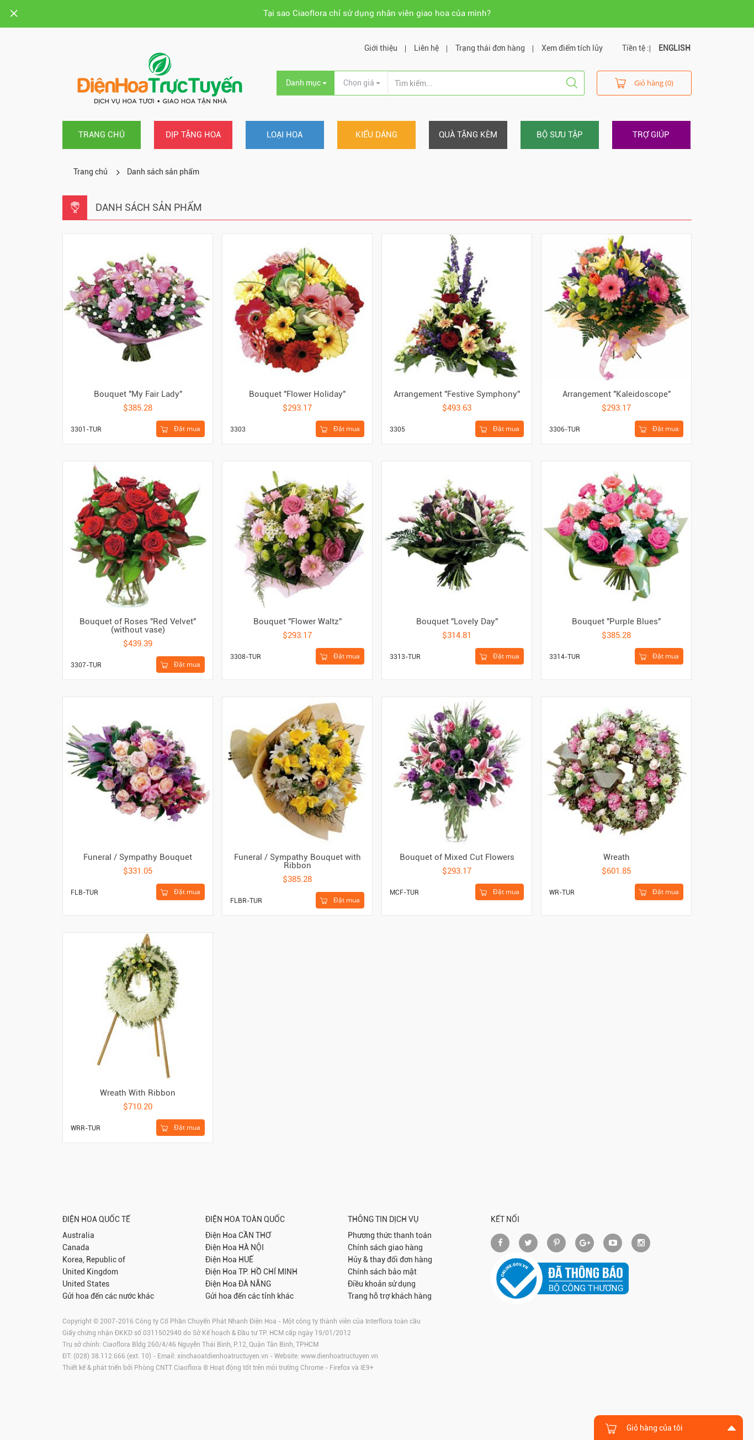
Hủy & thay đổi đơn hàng (390, 1259)
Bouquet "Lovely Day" (457, 621)
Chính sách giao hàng (385, 1247)
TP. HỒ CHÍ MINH (268, 1271)
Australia (78, 1235)
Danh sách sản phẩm (163, 171)
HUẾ (245, 1259)
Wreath (616, 857)
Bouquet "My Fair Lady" (138, 394)
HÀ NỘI (251, 1247)
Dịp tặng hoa (193, 135)
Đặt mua (180, 429)
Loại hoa (284, 135)
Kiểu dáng (376, 135)
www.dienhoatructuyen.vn (339, 1356)
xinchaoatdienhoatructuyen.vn (222, 1356)
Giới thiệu (380, 48)
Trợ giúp (651, 135)
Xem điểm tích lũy (572, 48)
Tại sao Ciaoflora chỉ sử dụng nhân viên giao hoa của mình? (377, 13)
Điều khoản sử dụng (382, 1283)
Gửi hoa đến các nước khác (108, 1296)
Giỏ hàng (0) (644, 82)
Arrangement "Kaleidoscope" (616, 394)
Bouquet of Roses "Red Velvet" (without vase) (137, 626)
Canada (75, 1247)
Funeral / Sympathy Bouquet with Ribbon (297, 861)
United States (85, 1283)
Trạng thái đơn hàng (490, 48)
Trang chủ (101, 135)
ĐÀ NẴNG (254, 1283)
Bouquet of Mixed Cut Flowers (457, 857)
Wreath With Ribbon (138, 1093)
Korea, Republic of (93, 1259)
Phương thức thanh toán (390, 1235)
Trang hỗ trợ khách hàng (390, 1296)
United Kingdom (90, 1271)
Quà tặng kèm (468, 135)
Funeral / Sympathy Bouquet (137, 857)
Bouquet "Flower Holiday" (297, 394)
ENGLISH (675, 48)
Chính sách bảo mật (382, 1271)
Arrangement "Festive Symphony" (457, 394)
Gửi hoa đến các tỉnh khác (249, 1296)
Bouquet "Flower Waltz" (297, 621)
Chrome (311, 1368)
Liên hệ (426, 48)
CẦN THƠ (254, 1235)
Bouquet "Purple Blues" (616, 621)
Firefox (340, 1368)
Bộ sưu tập (560, 135)
